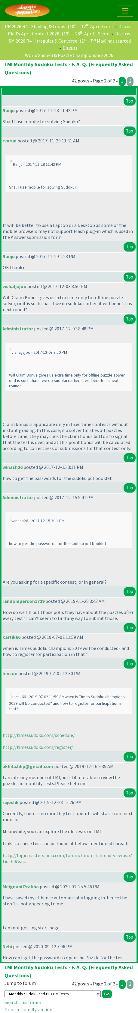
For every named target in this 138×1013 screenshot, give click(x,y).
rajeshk (10, 802)
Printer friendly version (28, 1009)
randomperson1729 (23, 601)
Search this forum (23, 1002)
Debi (7, 946)
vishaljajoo (14, 286)
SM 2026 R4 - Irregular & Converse (43, 41)
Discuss (125, 26)
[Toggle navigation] (125, 10)
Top (129, 101)
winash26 (12, 467)
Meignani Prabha (20, 886)
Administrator (17, 329)
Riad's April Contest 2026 (33, 34)
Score (107, 26)
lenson (9, 673)
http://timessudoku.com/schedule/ (39, 735)
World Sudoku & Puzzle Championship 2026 (69, 55)
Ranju (8, 110)
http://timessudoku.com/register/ (38, 747)
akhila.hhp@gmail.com (27, 766)
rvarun (9, 141)
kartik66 (11, 637)
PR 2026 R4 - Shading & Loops (35, 26)
